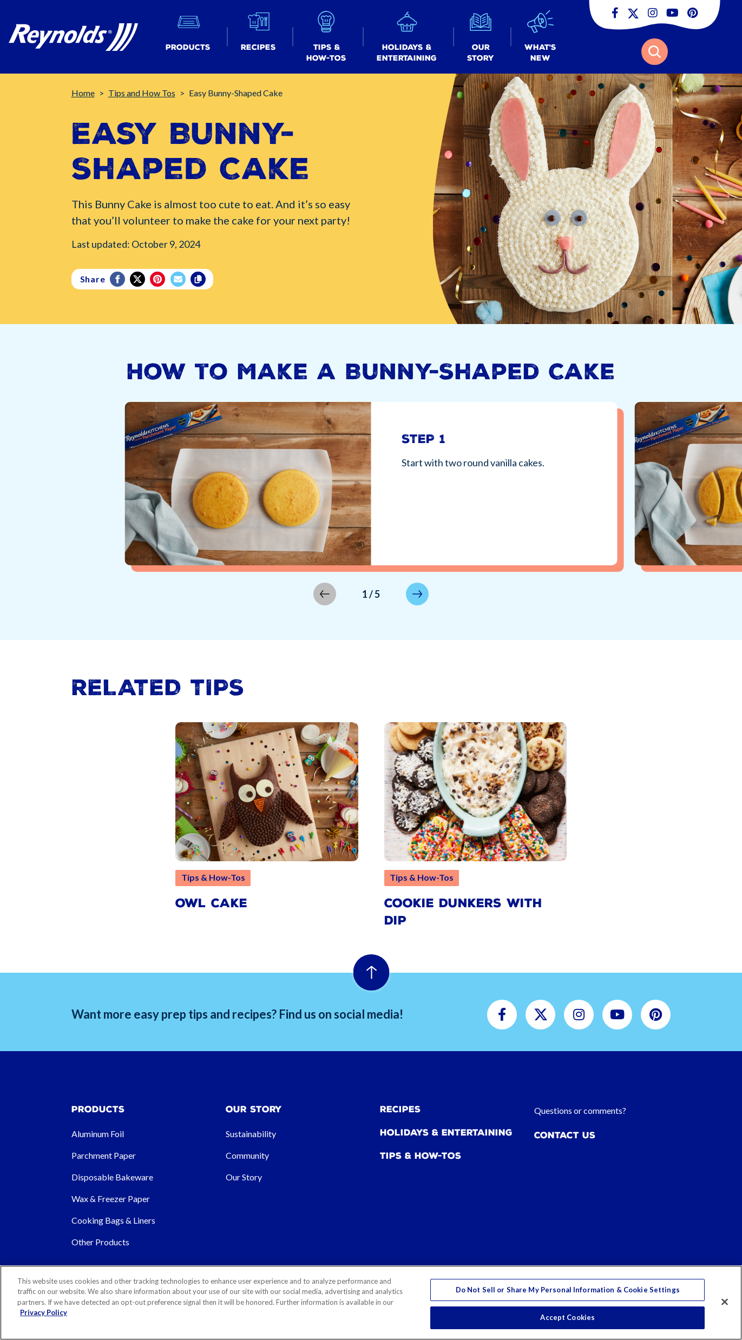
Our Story (244, 1177)
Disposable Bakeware (112, 1177)
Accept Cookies (567, 1317)
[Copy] (199, 279)
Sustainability (251, 1133)
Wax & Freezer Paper (110, 1198)
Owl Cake (211, 903)
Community (247, 1155)
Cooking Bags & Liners (113, 1220)
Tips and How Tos (141, 93)
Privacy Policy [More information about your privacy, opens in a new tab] (43, 1312)
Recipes (400, 1109)
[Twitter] (138, 279)
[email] (178, 279)
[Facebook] (118, 279)
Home (83, 93)
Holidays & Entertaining (446, 1132)
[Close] (725, 1301)
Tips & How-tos (420, 1156)
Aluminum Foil (97, 1133)
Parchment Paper (103, 1155)
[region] (371, 1302)
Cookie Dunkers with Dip (463, 912)
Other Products (100, 1242)
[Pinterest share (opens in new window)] (158, 279)
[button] (188, 37)
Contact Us (564, 1135)
